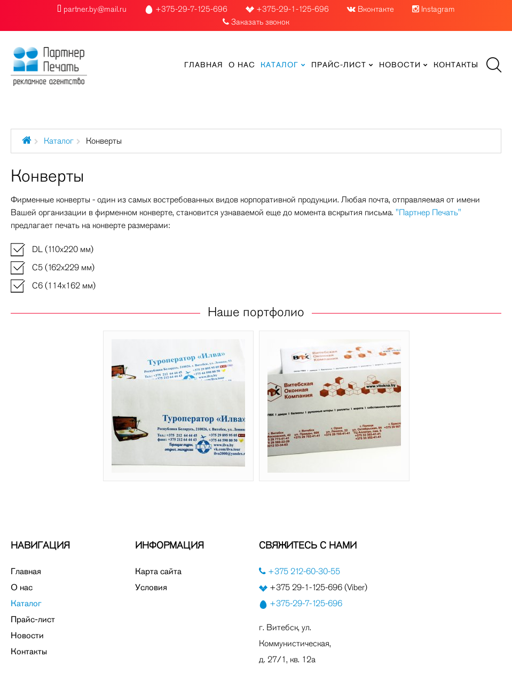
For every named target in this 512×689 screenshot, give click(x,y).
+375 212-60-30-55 (303, 571)
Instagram (438, 9)
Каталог (59, 140)
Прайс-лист (33, 619)
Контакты (29, 651)
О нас (22, 587)
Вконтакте (376, 9)
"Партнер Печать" (428, 212)
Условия (151, 587)
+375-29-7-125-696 (306, 603)
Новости (27, 635)
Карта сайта (158, 571)
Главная (26, 571)
